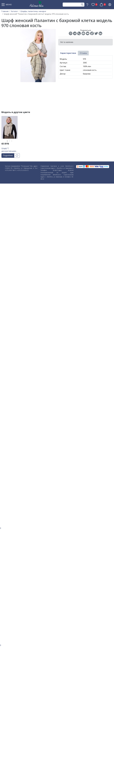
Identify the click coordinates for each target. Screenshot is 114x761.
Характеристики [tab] (68, 53)
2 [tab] (9, 141)
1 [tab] (7, 141)
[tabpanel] (9, 128)
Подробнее (8, 155)
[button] (6, 4)
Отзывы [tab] (83, 53)
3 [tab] (12, 141)
